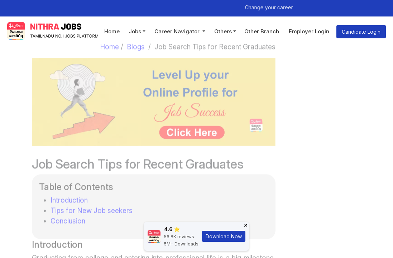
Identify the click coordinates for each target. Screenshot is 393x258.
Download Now (224, 236)
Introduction (69, 195)
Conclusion (68, 215)
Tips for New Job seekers (92, 205)
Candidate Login (361, 32)
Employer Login (309, 31)
